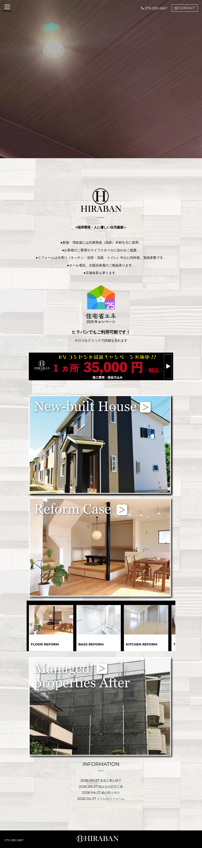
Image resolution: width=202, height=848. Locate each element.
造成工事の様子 (110, 780)
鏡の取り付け (111, 792)
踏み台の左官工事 (110, 786)
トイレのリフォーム (111, 798)
